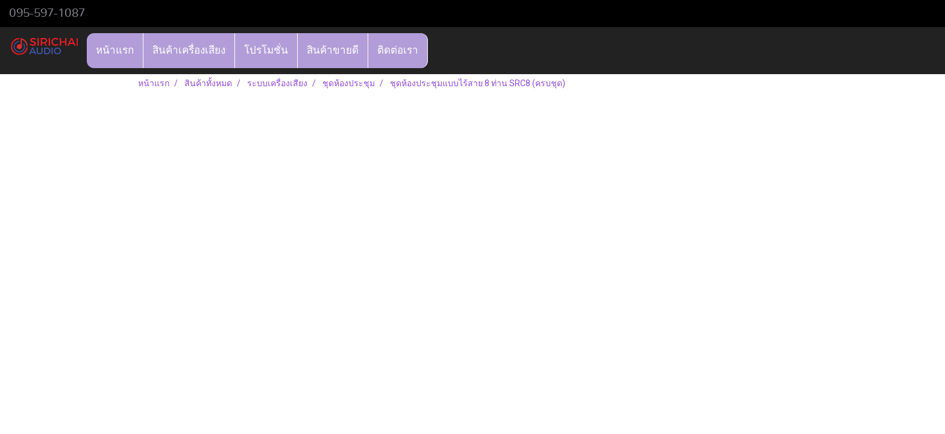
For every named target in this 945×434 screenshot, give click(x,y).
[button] (439, 50)
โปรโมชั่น (266, 50)
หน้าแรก (115, 50)
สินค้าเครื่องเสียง (188, 50)
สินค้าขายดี (333, 50)
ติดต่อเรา (397, 50)
